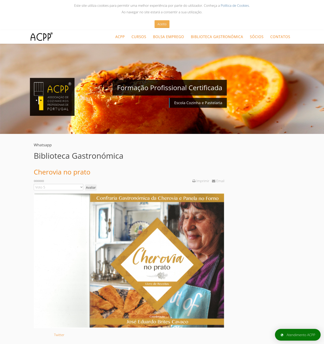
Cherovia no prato (62, 172)
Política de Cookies (235, 5)
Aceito (162, 24)
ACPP (120, 36)
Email (218, 181)
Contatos (280, 36)
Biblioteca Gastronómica (217, 36)
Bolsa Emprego (168, 36)
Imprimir (201, 181)
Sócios (257, 36)
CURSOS (138, 36)
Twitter (59, 335)
